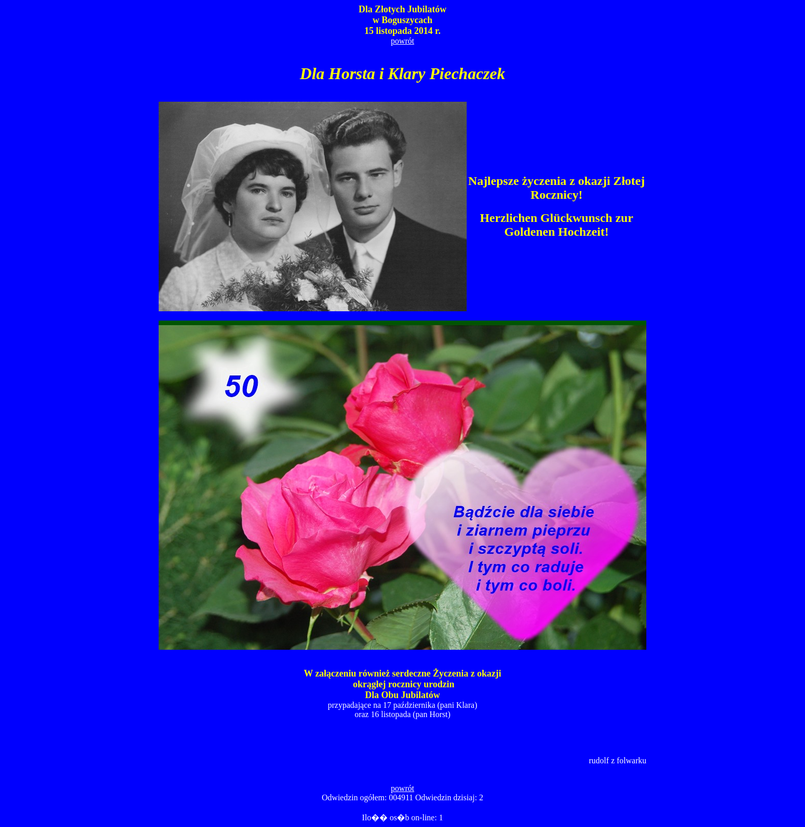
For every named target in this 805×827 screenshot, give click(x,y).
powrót (402, 40)
